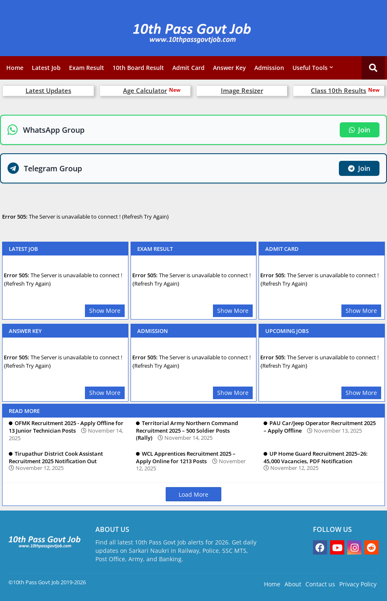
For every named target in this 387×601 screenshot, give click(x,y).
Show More (104, 311)
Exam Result (86, 68)
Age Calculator (145, 90)
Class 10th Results (338, 90)
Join (359, 129)
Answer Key (229, 68)
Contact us (320, 584)
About (292, 584)
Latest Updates (48, 90)
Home (14, 68)
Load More (193, 494)
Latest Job (46, 68)
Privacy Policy (358, 584)
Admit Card (188, 68)
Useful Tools (310, 68)
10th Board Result (138, 68)
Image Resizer (242, 90)
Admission (269, 68)
